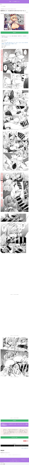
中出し (17, 42)
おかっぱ (23, 42)
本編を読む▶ (14, 32)
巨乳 (11, 42)
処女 (5, 42)
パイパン (14, 42)
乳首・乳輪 (26, 42)
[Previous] (1, 463)
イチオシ (15, 43)
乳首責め (12, 43)
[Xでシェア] (7, 445)
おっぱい (20, 42)
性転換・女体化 (8, 42)
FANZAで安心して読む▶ (15, 437)
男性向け (6, 43)
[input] (14, 6)
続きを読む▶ (14, 420)
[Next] (3, 463)
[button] (27, 6)
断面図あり (3, 43)
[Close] (4, 464)
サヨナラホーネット (7, 13)
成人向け (9, 43)
